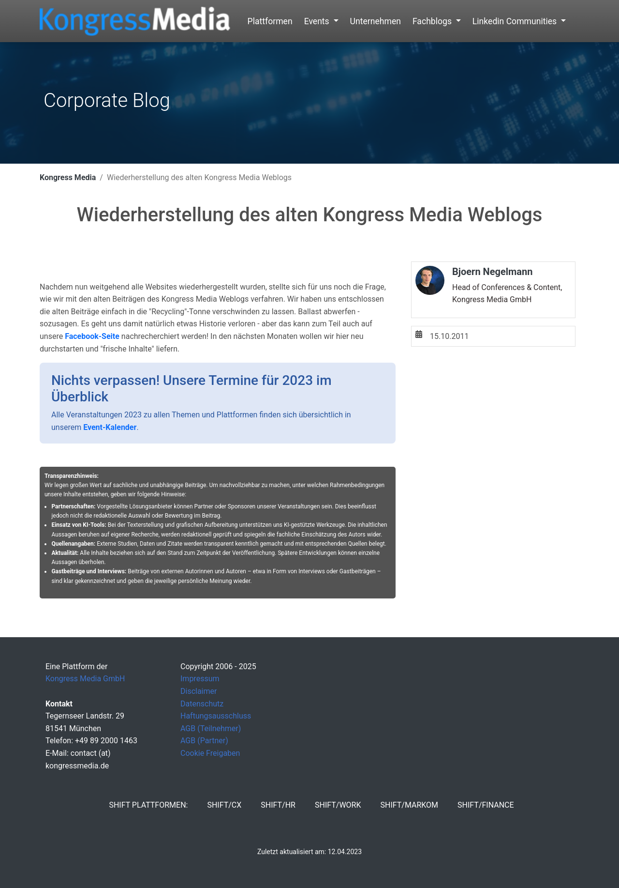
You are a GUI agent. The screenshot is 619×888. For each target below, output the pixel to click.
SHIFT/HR (278, 805)
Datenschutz (201, 703)
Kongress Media (68, 177)
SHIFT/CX (224, 805)
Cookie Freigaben (210, 753)
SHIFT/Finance (485, 805)
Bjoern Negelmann (492, 271)
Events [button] (317, 21)
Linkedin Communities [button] (515, 21)
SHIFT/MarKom (409, 805)
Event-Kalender (109, 427)
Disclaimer (198, 691)
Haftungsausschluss (215, 715)
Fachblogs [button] (433, 21)
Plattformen (270, 21)
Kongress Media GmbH (85, 678)
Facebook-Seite (92, 336)
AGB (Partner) (204, 740)
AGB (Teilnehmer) (210, 728)
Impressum (200, 678)
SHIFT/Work (338, 805)
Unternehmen (375, 21)
